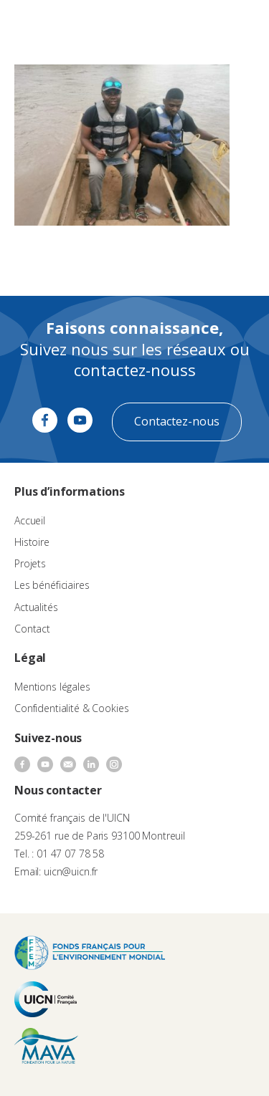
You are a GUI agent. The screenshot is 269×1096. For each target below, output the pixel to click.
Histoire (31, 542)
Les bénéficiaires (52, 585)
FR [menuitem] (195, 25)
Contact (32, 628)
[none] (201, 26)
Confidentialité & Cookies (71, 708)
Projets (30, 563)
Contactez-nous (177, 421)
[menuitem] (201, 26)
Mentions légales (52, 686)
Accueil (29, 520)
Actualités (36, 607)
